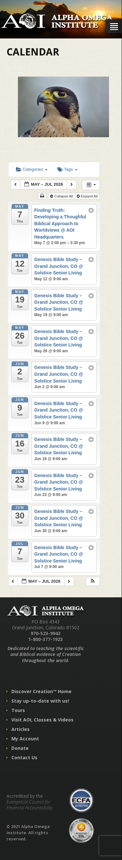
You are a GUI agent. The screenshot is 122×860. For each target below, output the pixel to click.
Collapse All (62, 196)
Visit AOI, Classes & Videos (42, 720)
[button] (92, 581)
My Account (25, 739)
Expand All (88, 196)
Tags (67, 169)
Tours (18, 710)
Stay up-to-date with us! (40, 701)
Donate (20, 748)
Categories (31, 169)
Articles (20, 729)
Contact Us (24, 757)
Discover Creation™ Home (41, 691)
